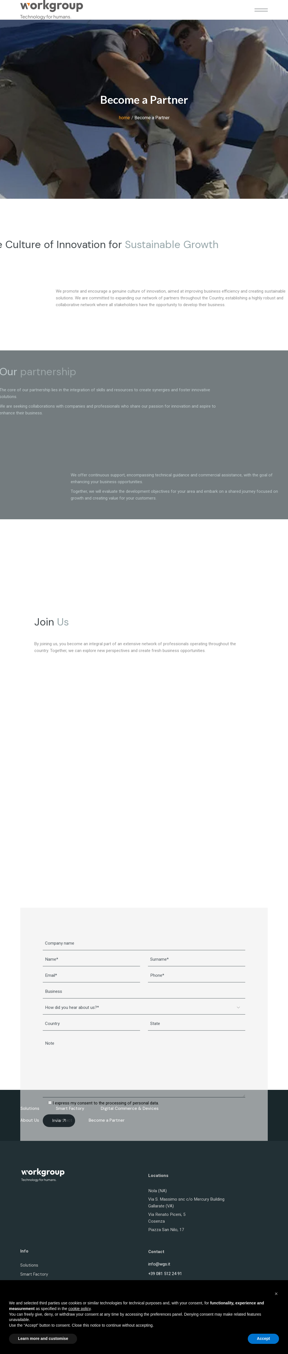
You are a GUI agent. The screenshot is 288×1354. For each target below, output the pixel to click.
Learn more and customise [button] (43, 1338)
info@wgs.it (159, 1264)
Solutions (29, 1265)
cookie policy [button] (79, 1308)
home (124, 117)
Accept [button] (263, 1338)
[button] (276, 1293)
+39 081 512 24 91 (165, 1274)
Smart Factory (34, 1274)
